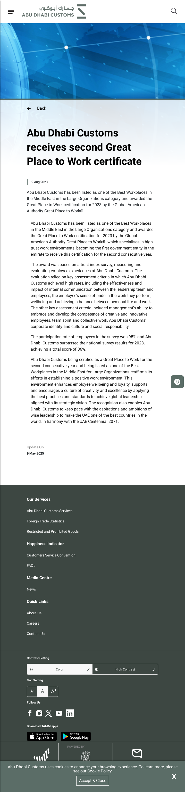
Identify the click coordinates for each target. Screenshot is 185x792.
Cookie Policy (99, 771)
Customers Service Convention (51, 555)
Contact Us (36, 634)
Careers (33, 623)
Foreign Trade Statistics (45, 521)
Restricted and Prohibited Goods (53, 531)
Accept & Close (92, 780)
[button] (92, 108)
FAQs (31, 565)
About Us (34, 613)
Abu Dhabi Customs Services (49, 511)
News (31, 589)
